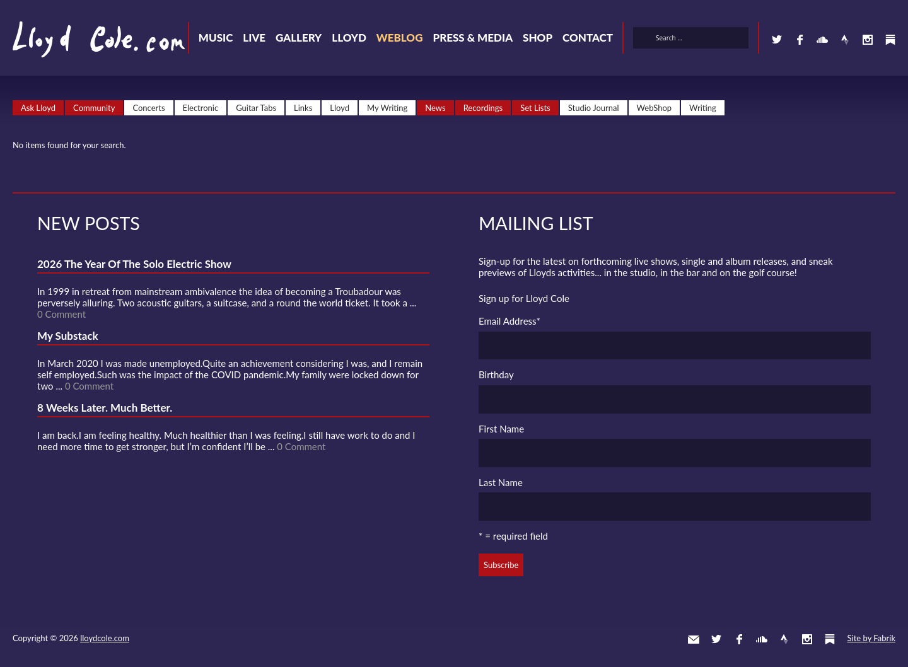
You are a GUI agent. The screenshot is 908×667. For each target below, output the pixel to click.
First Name (501, 428)
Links (303, 108)
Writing (702, 108)
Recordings (483, 108)
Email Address (509, 321)
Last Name (501, 482)
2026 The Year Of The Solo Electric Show (134, 263)
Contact (587, 37)
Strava (845, 39)
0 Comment (61, 314)
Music (216, 37)
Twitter (776, 39)
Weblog (399, 37)
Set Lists (535, 108)
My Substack (67, 335)
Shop (537, 37)
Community (94, 108)
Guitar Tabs (256, 108)
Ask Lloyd (38, 108)
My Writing (387, 108)
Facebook (799, 39)
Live (254, 37)
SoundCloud (822, 39)
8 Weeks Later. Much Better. (104, 407)
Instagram (867, 39)
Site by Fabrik (871, 638)
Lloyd (349, 37)
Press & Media (473, 37)
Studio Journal (593, 108)
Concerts (148, 108)
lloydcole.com (104, 638)
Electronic (201, 108)
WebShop (654, 108)
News (435, 108)
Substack (890, 39)
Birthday (496, 374)
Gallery (299, 37)
